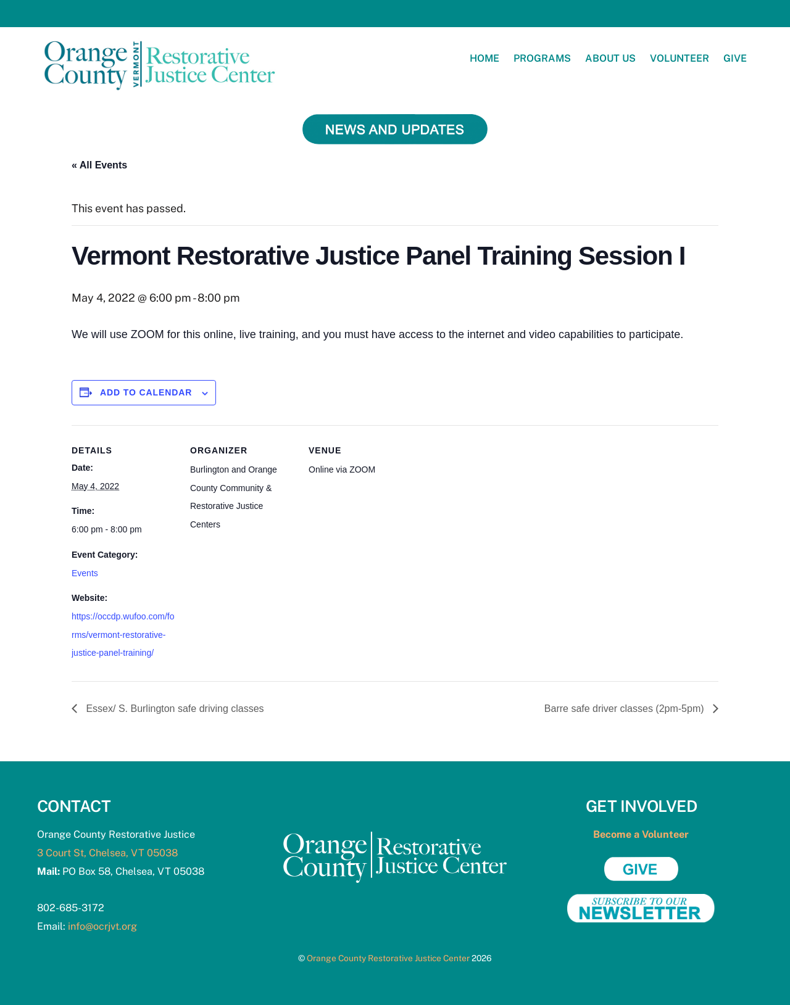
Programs (542, 58)
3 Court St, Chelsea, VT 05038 (107, 853)
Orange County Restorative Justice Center (388, 958)
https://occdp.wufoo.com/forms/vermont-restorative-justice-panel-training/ (123, 634)
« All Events (99, 165)
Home (484, 58)
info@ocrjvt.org (102, 926)
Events (85, 573)
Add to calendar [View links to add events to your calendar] (146, 392)
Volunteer (679, 58)
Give (735, 58)
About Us (610, 58)
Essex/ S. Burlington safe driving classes (173, 708)
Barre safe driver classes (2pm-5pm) (625, 708)
